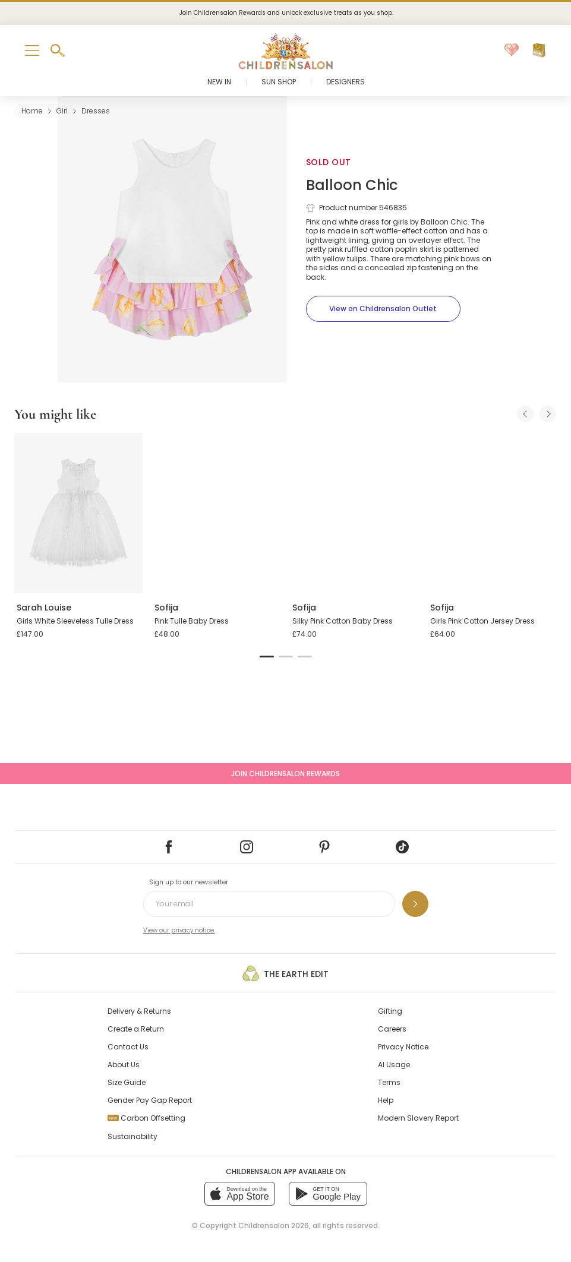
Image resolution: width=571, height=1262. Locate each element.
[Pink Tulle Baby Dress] (216, 513)
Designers (345, 82)
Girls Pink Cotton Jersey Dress (482, 620)
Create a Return (136, 1029)
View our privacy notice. (179, 930)
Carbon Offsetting (146, 1118)
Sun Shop (278, 82)
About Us (124, 1064)
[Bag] (539, 50)
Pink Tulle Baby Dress (191, 620)
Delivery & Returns (139, 1011)
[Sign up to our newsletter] (415, 904)
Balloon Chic (352, 185)
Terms (389, 1082)
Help (385, 1100)
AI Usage (394, 1064)
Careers (392, 1029)
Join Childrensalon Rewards (285, 773)
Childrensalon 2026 (273, 1225)
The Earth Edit (285, 973)
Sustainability (132, 1136)
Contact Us (128, 1047)
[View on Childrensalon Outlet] (383, 309)
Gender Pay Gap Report (150, 1100)
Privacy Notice (403, 1047)
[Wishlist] (511, 50)
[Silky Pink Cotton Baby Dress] (354, 513)
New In (219, 82)
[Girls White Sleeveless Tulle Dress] (78, 513)
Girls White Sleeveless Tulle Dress (75, 620)
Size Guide (127, 1082)
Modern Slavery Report (418, 1118)
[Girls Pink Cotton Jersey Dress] (492, 513)
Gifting (390, 1011)
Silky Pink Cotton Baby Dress (342, 620)
